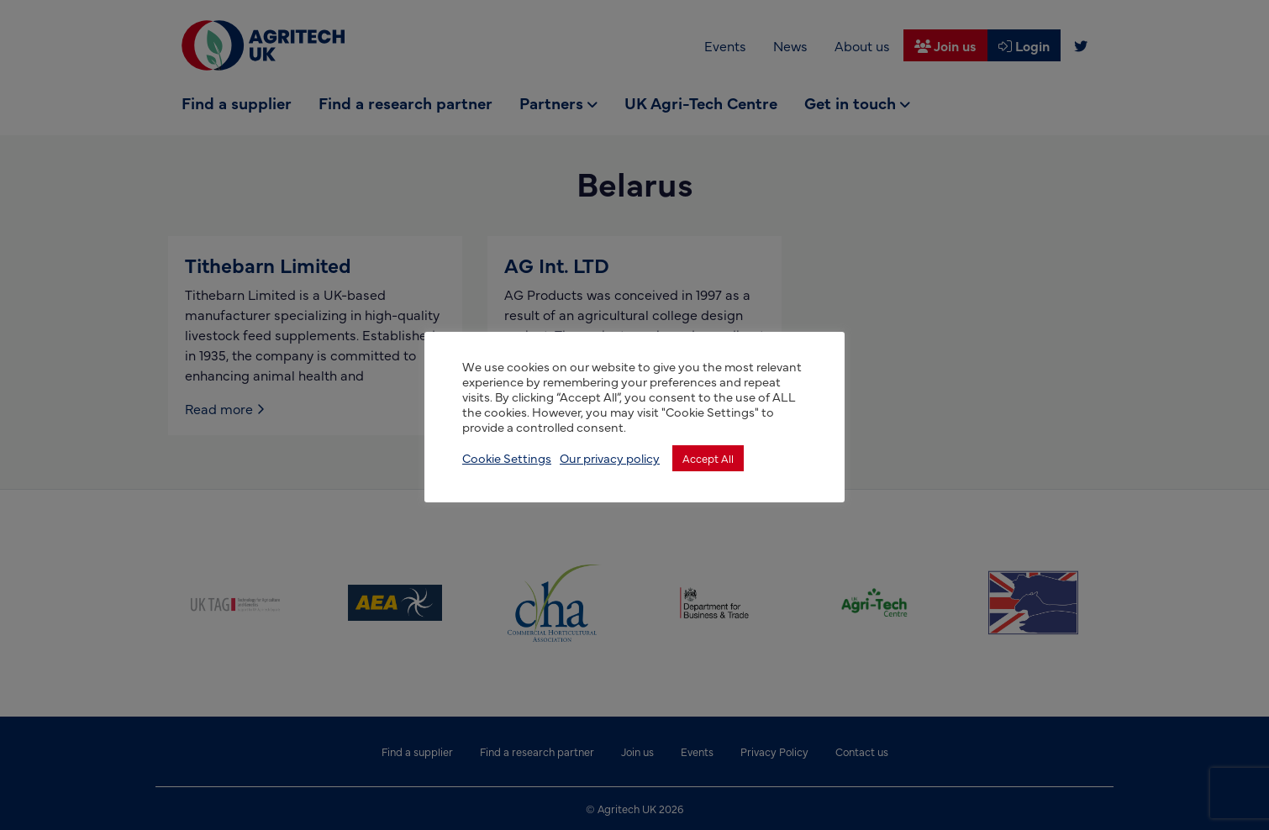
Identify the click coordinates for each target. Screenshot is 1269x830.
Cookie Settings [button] (506, 457)
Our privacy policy (610, 457)
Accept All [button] (708, 457)
